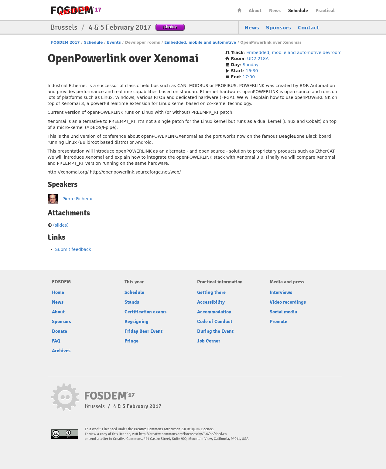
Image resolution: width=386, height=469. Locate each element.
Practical (325, 11)
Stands (132, 302)
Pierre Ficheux (77, 198)
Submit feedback (73, 249)
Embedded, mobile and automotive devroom (293, 52)
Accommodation (214, 312)
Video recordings (288, 302)
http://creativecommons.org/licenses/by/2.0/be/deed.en (183, 434)
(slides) (61, 225)
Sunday (250, 64)
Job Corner (208, 341)
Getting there (211, 292)
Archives (61, 351)
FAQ (56, 341)
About (255, 11)
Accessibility (211, 302)
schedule (170, 27)
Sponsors (278, 28)
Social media (283, 312)
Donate (59, 331)
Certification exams (145, 312)
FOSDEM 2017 (65, 42)
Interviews (281, 292)
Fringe (131, 341)
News (275, 11)
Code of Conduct (214, 322)
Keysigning (137, 322)
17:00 (249, 76)
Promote (278, 322)
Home (239, 10)
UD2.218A (258, 58)
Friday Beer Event (143, 331)
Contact (308, 28)
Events (114, 42)
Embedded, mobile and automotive (200, 42)
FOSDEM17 (76, 10)
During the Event (215, 331)
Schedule (298, 11)
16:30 (252, 70)
